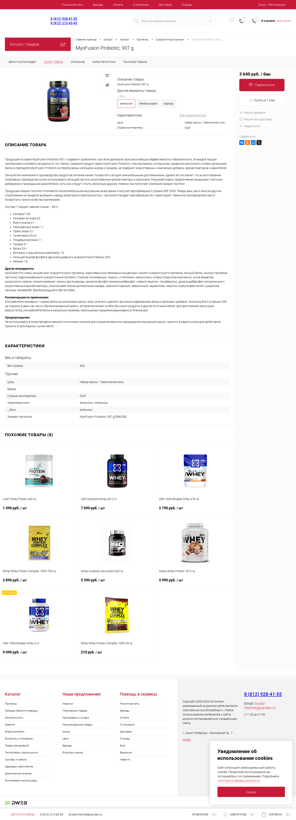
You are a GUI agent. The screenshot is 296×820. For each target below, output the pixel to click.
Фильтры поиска (72, 752)
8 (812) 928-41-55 (64, 19)
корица (168, 103)
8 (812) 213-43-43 (64, 23)
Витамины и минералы (19, 738)
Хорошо (251, 792)
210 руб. (117, 654)
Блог (123, 745)
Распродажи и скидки (75, 717)
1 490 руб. (39, 510)
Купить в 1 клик (262, 100)
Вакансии (126, 752)
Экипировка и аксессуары (21, 780)
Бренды (98, 4)
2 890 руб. (39, 582)
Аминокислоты (14, 717)
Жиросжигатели (14, 731)
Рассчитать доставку (255, 119)
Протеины (11, 703)
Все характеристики (193, 115)
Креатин (10, 724)
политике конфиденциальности (238, 780)
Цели (65, 738)
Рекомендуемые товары (77, 724)
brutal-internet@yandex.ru (260, 705)
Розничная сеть (72, 4)
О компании (141, 4)
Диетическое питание (18, 773)
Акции (66, 731)
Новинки (67, 703)
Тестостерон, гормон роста (21, 752)
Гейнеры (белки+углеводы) (21, 710)
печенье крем (148, 103)
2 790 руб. (195, 510)
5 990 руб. (195, 582)
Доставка (165, 4)
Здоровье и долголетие (19, 766)
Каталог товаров (38, 44)
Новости (125, 759)
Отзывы (187, 4)
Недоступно (249, 126)
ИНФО (187, 739)
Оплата (118, 4)
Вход (262, 4)
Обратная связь (20, 814)
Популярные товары (74, 710)
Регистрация (277, 4)
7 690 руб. (117, 510)
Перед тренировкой (17, 745)
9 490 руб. (39, 654)
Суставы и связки (16, 759)
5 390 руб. (117, 582)
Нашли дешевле (252, 112)
